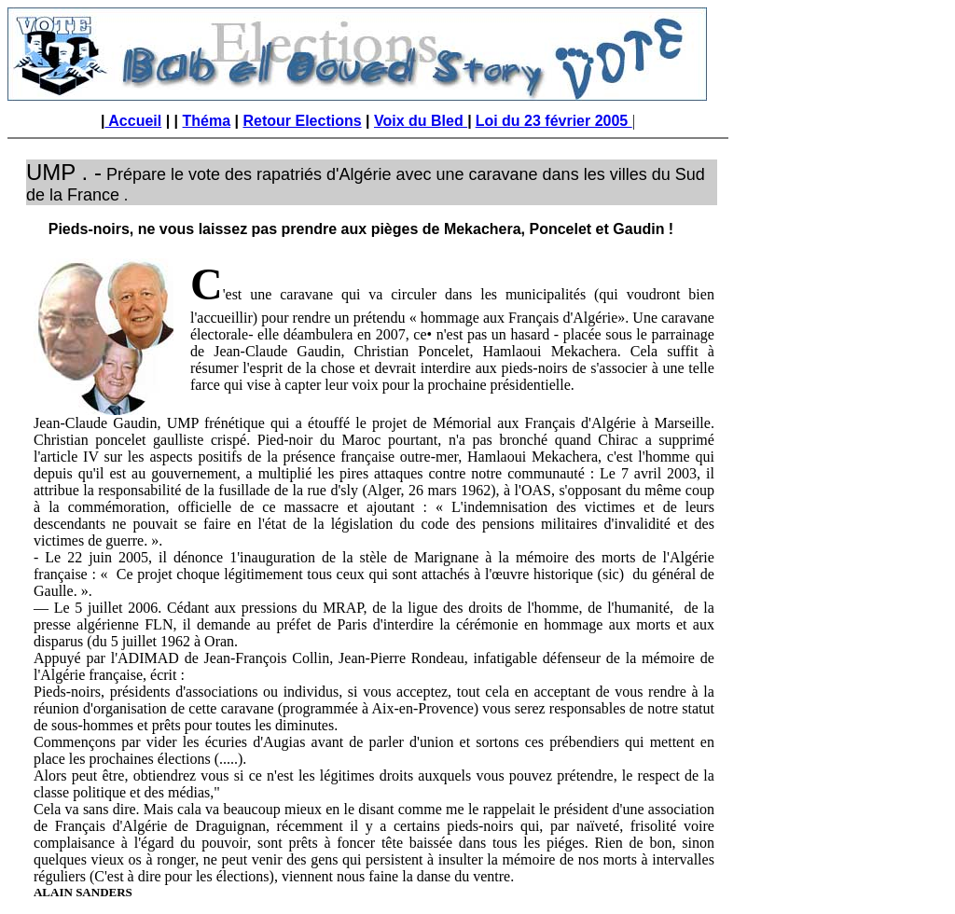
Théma (207, 121)
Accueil (132, 121)
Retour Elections (301, 121)
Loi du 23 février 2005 (554, 121)
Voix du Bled (420, 121)
